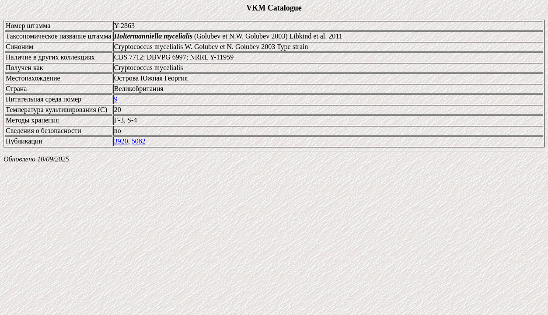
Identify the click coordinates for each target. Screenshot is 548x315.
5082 (139, 141)
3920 (121, 141)
